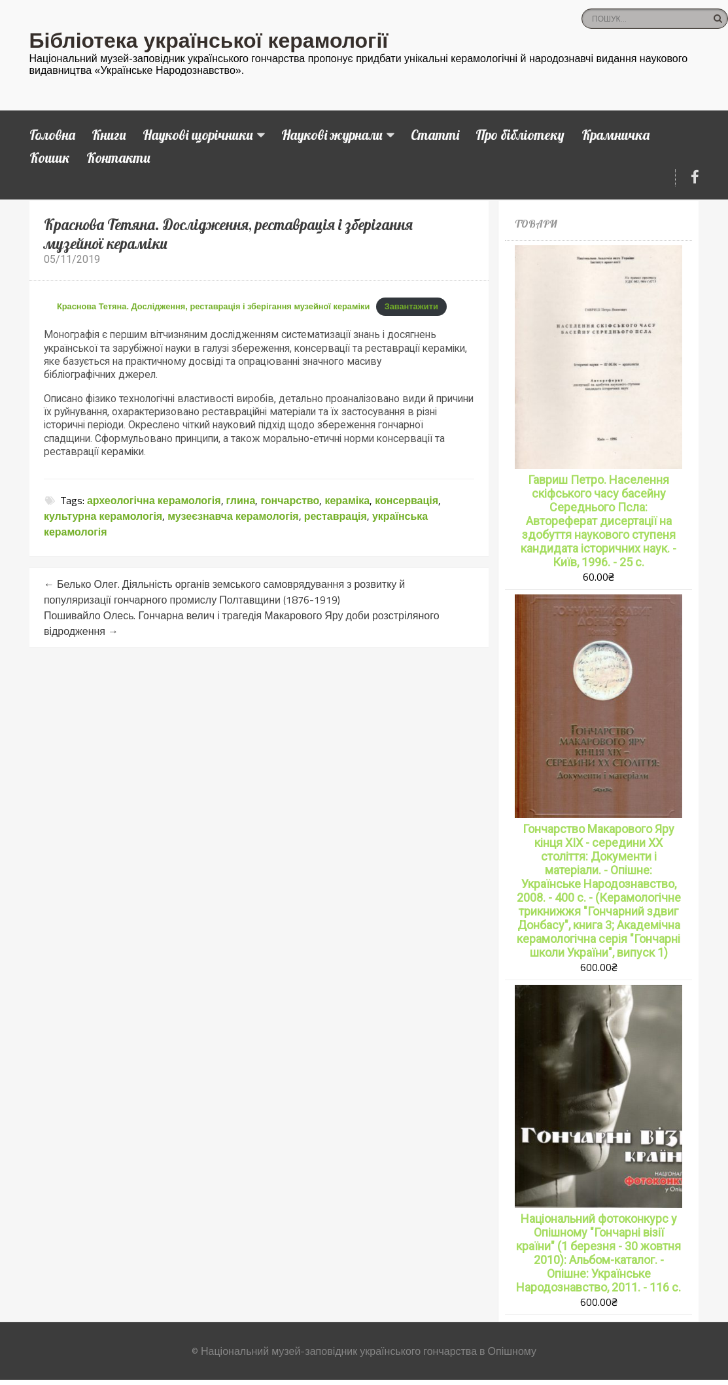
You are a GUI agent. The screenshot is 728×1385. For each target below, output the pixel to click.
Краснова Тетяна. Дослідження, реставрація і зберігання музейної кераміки (213, 306)
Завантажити (411, 306)
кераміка (347, 500)
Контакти (118, 157)
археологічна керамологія (154, 500)
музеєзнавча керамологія (232, 516)
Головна (52, 134)
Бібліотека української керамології (209, 40)
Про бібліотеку (520, 134)
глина (241, 500)
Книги (109, 134)
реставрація (335, 516)
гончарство (289, 500)
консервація (406, 500)
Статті (435, 134)
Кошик (49, 157)
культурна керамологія (103, 516)
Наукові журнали (332, 134)
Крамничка (615, 134)
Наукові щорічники (198, 134)
